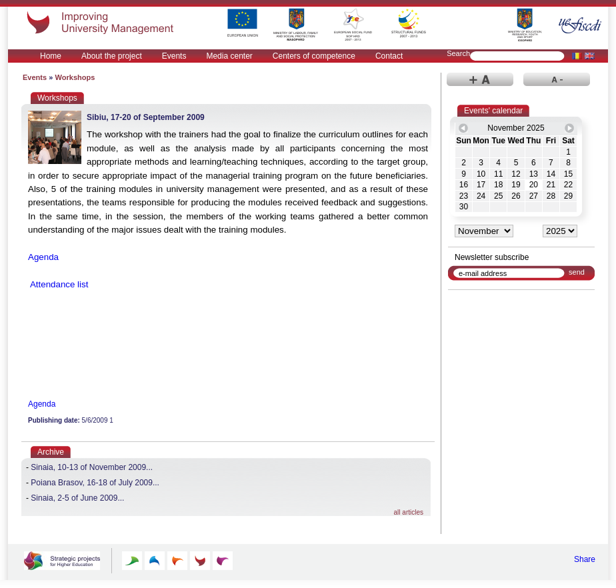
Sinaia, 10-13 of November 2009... (92, 467)
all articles (408, 512)
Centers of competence (314, 56)
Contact (389, 56)
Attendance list (58, 284)
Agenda (43, 257)
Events (174, 56)
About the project (111, 56)
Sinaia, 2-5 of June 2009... (77, 498)
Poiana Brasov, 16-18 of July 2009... (95, 482)
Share (584, 559)
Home (50, 56)
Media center (229, 56)
